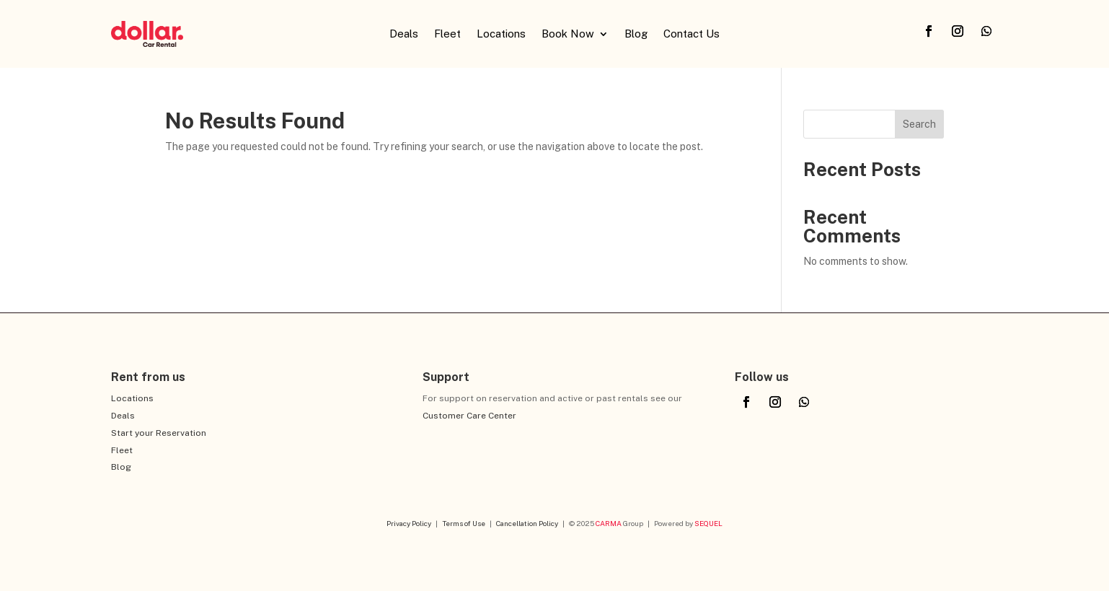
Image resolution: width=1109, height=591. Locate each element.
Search (919, 124)
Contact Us (691, 34)
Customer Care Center (469, 416)
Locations (501, 34)
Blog (636, 34)
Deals (403, 34)
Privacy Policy (408, 523)
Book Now (568, 34)
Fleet (447, 34)
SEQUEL (708, 523)
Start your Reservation (158, 433)
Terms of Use (463, 523)
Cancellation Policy (527, 523)
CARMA (609, 523)
